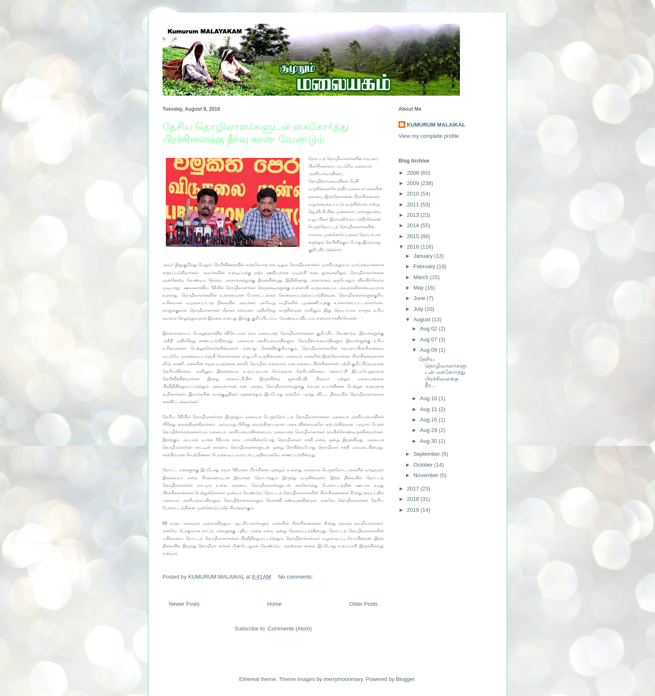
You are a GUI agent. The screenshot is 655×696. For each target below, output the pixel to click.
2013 (414, 215)
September (428, 454)
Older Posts (363, 604)
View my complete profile (429, 136)
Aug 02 (429, 328)
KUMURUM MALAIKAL (436, 125)
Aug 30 (429, 441)
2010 (414, 194)
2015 (414, 236)
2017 (414, 488)
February (425, 266)
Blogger (405, 679)
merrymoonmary (343, 679)
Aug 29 (429, 430)
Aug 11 (429, 409)
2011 (414, 204)
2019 (414, 510)
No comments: (296, 577)
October (424, 465)
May (419, 287)
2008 (414, 173)
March (422, 277)
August (423, 319)
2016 (414, 247)
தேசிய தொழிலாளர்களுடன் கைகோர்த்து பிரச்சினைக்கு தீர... (443, 372)
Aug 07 (429, 339)
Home (274, 604)
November (427, 475)
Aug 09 (429, 350)
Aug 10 (429, 398)
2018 (414, 499)
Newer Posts (184, 604)
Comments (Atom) (290, 628)
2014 (414, 225)
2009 (414, 183)
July (419, 309)
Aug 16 (429, 420)
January (424, 256)
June (420, 298)
